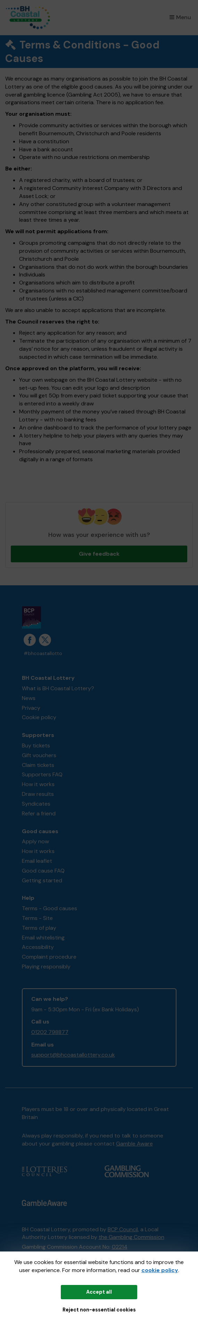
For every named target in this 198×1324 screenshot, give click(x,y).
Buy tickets (36, 745)
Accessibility (38, 947)
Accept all (99, 1292)
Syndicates (36, 803)
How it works (38, 784)
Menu (180, 17)
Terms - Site (37, 918)
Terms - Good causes (49, 908)
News (28, 698)
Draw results (38, 794)
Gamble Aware (134, 1143)
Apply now (35, 841)
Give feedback (99, 553)
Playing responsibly (46, 966)
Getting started (42, 880)
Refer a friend (39, 813)
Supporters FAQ (42, 774)
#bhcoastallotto (43, 653)
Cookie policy (39, 717)
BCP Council (123, 1229)
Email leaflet (37, 861)
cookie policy (159, 1270)
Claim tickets (38, 765)
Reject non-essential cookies (99, 1310)
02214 (119, 1246)
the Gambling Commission (131, 1237)
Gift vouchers (39, 755)
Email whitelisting (43, 937)
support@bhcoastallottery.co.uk (73, 1054)
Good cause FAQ (43, 870)
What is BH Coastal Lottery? (58, 688)
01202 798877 (49, 1032)
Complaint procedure (49, 956)
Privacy (31, 708)
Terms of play (39, 927)
